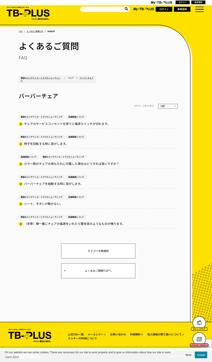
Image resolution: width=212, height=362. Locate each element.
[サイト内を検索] (126, 9)
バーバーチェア (87, 77)
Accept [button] (201, 355)
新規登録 (182, 9)
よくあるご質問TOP (35, 31)
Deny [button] (188, 355)
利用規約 (135, 334)
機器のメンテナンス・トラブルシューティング (40, 79)
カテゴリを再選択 (98, 251)
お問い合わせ (118, 334)
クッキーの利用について (82, 338)
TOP (21, 31)
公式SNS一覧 (76, 334)
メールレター (96, 334)
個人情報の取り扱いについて (164, 334)
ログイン (164, 9)
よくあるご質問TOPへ (98, 271)
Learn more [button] (12, 356)
